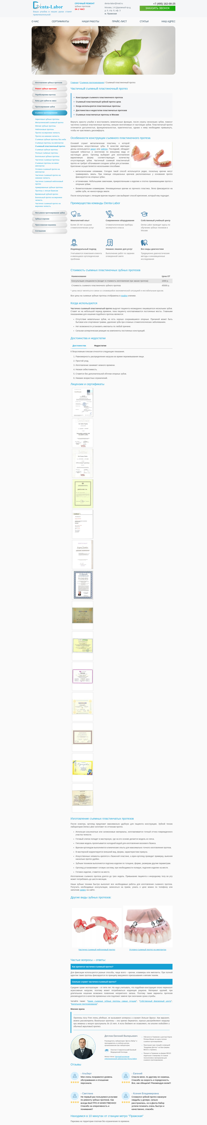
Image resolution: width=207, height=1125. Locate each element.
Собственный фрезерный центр (155, 1000)
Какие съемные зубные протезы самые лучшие (112, 1000)
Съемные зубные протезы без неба (50, 139)
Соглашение (40, 231)
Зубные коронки (42, 219)
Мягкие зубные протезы (45, 126)
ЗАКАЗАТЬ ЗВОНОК (157, 8)
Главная (74, 82)
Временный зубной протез (46, 194)
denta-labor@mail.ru (114, 3)
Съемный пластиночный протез (50, 146)
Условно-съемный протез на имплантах (47, 170)
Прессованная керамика (45, 225)
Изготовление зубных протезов (48, 83)
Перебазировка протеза (45, 95)
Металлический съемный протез (49, 122)
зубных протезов (85, 6)
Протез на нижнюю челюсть (47, 136)
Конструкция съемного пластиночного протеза (99, 97)
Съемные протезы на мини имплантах (47, 164)
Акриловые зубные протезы (47, 119)
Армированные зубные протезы (49, 187)
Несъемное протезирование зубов (50, 213)
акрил (93, 149)
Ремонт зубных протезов (46, 89)
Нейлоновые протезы (44, 129)
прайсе (124, 296)
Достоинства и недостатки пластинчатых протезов (101, 110)
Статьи (144, 21)
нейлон (104, 149)
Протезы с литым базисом (46, 191)
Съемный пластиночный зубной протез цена (98, 102)
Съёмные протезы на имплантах (49, 143)
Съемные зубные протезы (46, 150)
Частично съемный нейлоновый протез (49, 182)
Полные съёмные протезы (46, 153)
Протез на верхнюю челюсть (47, 133)
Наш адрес (168, 21)
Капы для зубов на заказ (45, 101)
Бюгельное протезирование (84, 1003)
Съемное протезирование (46, 113)
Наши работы (90, 21)
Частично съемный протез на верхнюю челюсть (48, 204)
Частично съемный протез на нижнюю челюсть (48, 176)
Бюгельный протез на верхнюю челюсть (48, 198)
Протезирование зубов (45, 107)
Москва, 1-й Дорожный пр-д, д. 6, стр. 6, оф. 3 (118, 10)
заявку (83, 888)
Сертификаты (60, 21)
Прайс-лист (119, 21)
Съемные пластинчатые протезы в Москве (97, 115)
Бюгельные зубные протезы (47, 156)
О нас (35, 21)
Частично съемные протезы (47, 160)
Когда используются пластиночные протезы (98, 106)
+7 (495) (164, 3)
